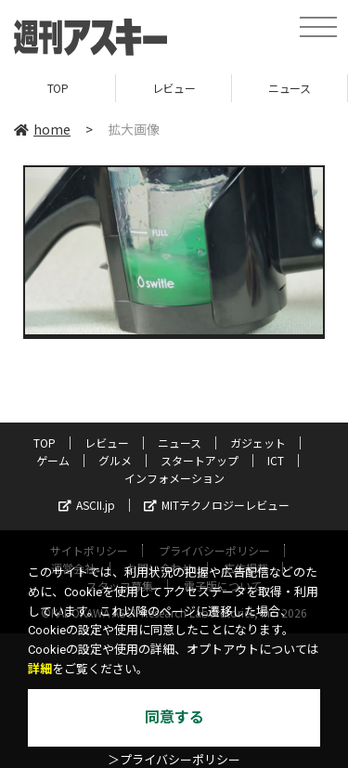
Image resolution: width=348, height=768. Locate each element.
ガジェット (258, 442)
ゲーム (53, 460)
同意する (174, 717)
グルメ (115, 460)
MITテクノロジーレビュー (217, 505)
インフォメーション (174, 478)
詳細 (40, 669)
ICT (275, 460)
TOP (58, 88)
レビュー (173, 88)
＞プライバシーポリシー (174, 760)
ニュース (289, 88)
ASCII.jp (86, 505)
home (42, 129)
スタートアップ (199, 460)
